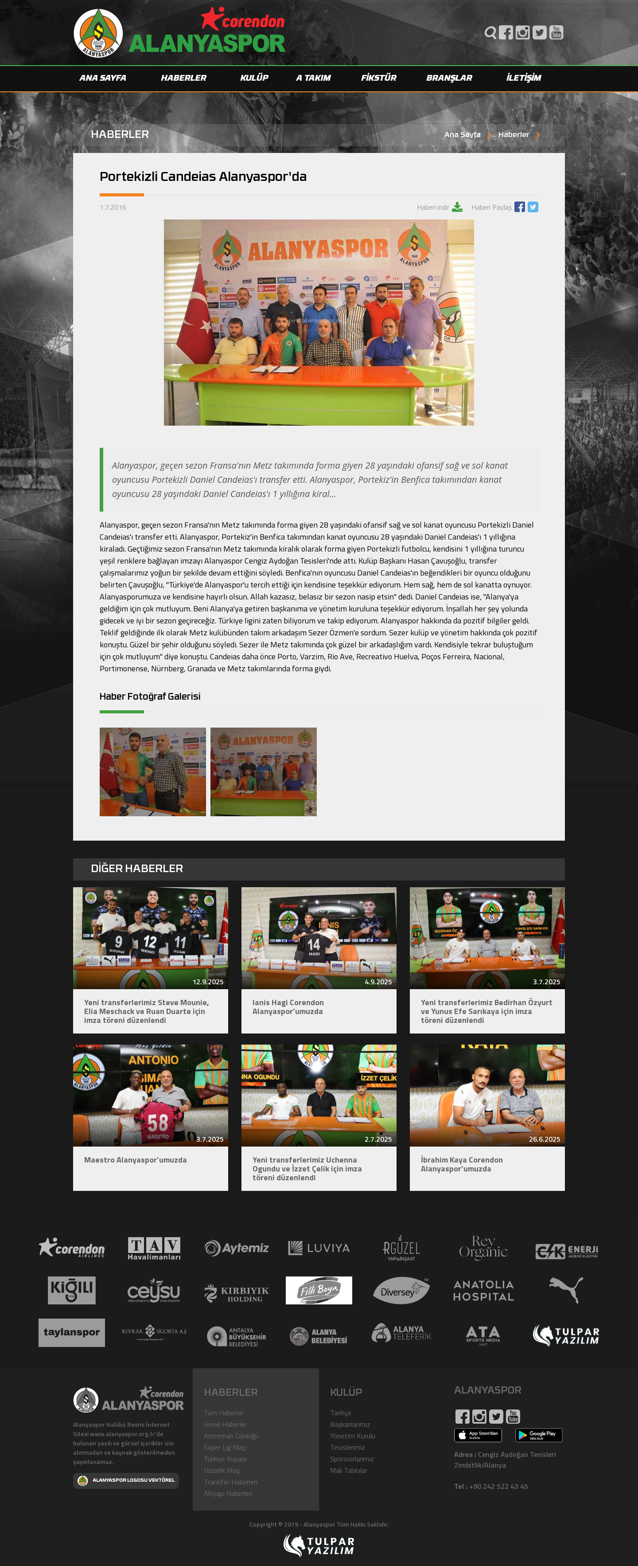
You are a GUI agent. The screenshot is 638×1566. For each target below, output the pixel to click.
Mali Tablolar (348, 1469)
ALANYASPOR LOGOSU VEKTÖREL (126, 1480)
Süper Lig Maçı (225, 1446)
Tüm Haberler (224, 1412)
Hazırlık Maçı (222, 1469)
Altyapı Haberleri (228, 1493)
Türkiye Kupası (225, 1458)
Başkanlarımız (350, 1423)
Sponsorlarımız (352, 1458)
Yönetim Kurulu (352, 1435)
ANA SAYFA (103, 78)
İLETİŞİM (524, 78)
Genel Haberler (225, 1423)
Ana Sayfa (462, 135)
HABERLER (183, 78)
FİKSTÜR (379, 78)
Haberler (513, 135)
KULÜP (254, 78)
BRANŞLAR (449, 78)
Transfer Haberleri (230, 1481)
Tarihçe (340, 1412)
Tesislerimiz (347, 1446)
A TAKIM (313, 78)
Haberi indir (433, 207)
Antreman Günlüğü (231, 1435)
